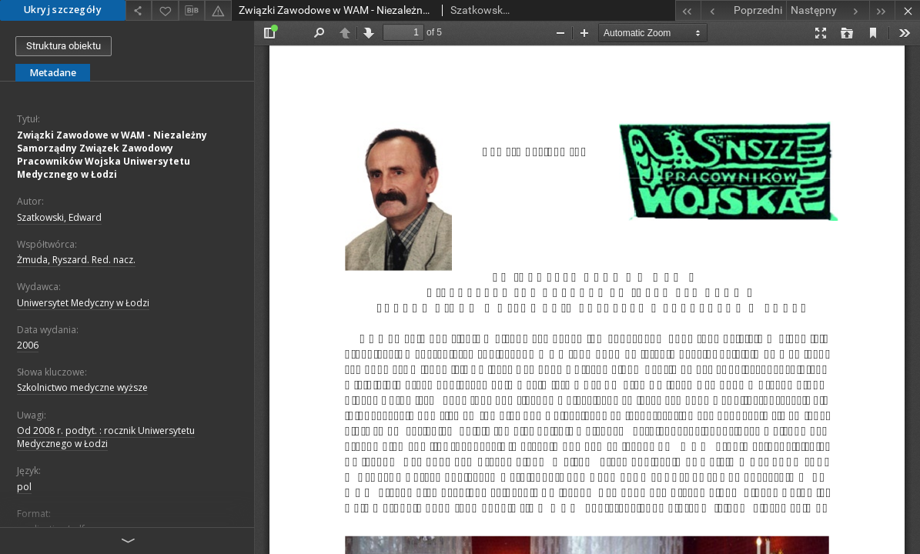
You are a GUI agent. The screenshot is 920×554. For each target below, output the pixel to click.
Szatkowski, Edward (59, 217)
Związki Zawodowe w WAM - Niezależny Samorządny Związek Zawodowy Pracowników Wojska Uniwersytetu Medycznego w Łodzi (112, 155)
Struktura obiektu (63, 46)
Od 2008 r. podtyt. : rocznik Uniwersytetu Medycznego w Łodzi (106, 437)
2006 (27, 345)
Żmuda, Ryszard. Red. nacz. (76, 259)
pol (24, 486)
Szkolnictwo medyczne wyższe (82, 387)
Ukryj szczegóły (63, 9)
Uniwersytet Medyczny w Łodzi (83, 302)
